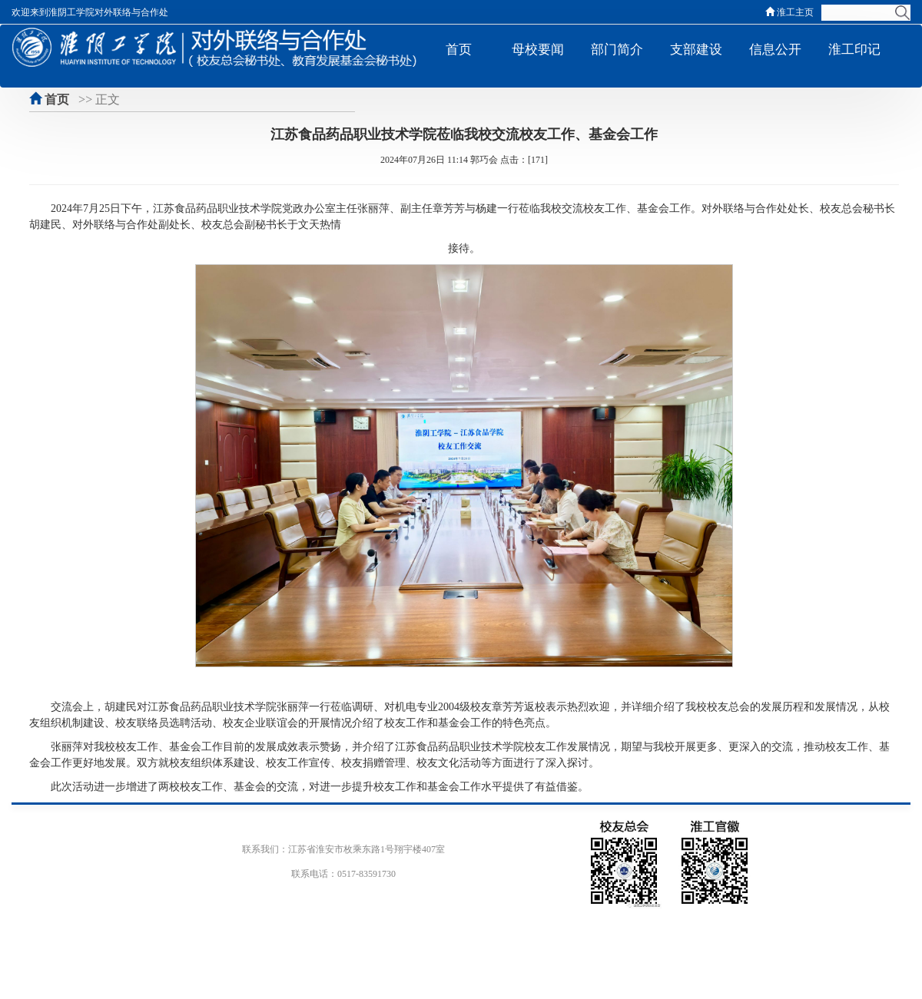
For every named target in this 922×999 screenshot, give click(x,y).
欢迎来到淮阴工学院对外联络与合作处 (92, 12)
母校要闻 (538, 49)
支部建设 (696, 49)
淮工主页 (789, 12)
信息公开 (775, 49)
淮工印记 (854, 49)
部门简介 (617, 49)
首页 (459, 49)
